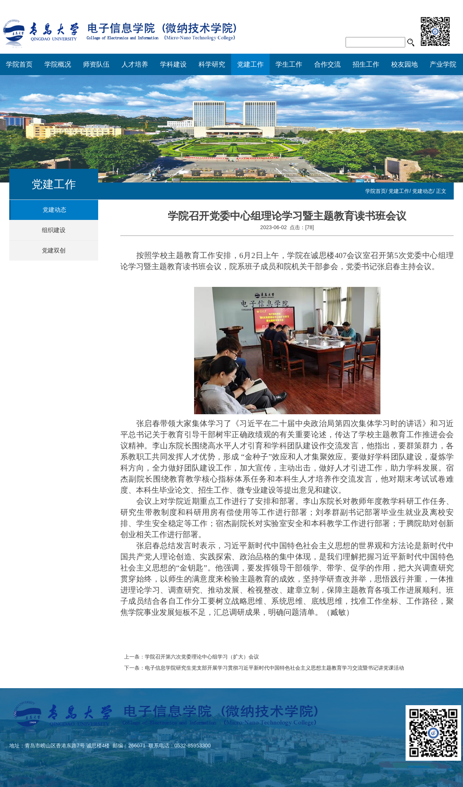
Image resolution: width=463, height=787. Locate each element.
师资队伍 (96, 64)
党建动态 (422, 191)
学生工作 (289, 64)
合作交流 (327, 64)
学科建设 (173, 64)
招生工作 (366, 64)
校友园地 (404, 64)
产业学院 (443, 64)
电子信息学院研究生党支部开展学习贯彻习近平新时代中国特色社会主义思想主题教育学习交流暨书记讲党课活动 (274, 668)
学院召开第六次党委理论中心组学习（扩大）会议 (202, 657)
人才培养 (134, 64)
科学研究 (212, 64)
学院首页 (19, 64)
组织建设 (54, 230)
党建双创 (54, 250)
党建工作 (250, 64)
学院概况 (57, 64)
